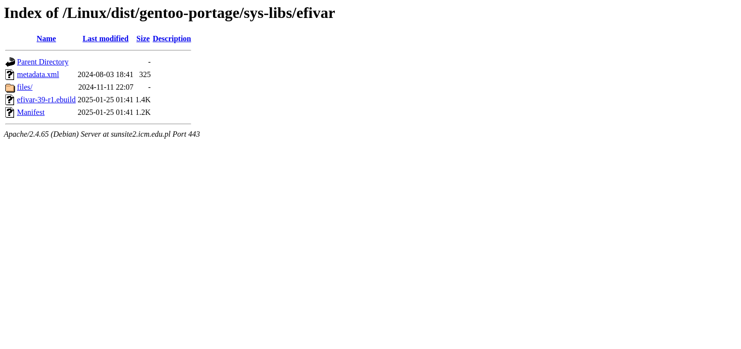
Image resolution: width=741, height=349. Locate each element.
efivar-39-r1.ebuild (46, 99)
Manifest (31, 112)
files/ (25, 87)
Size (143, 38)
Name (46, 38)
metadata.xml (38, 74)
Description (172, 38)
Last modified (105, 38)
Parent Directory (42, 62)
